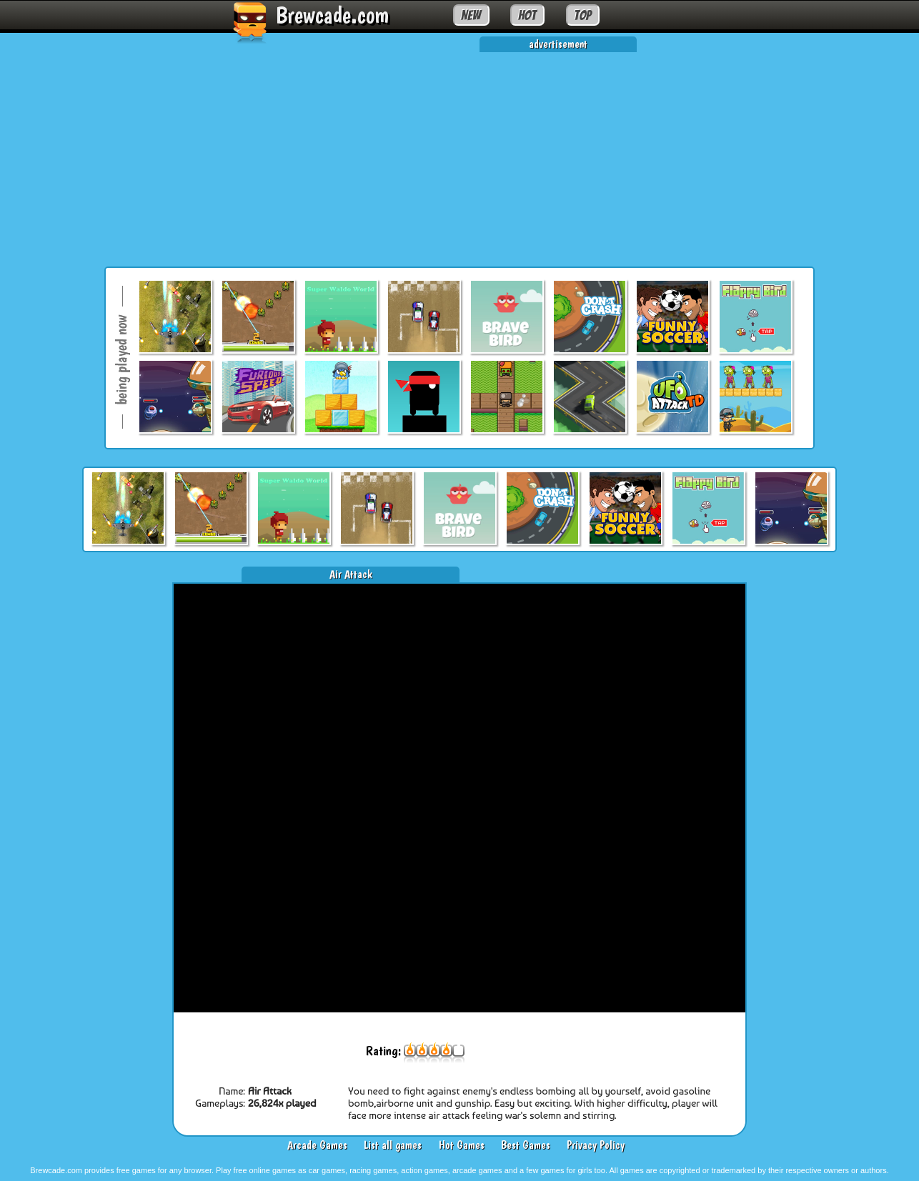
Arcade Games (317, 1145)
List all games (393, 1145)
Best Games (525, 1145)
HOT (527, 15)
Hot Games (462, 1145)
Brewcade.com (332, 15)
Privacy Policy (596, 1145)
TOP (582, 15)
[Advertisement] (459, 152)
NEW (471, 15)
